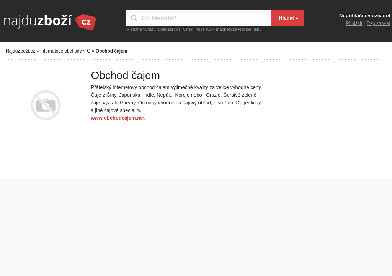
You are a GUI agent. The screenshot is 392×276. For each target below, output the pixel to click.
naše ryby (205, 29)
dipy (257, 29)
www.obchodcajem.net (117, 118)
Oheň (188, 29)
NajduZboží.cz (20, 51)
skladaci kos (169, 29)
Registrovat (378, 23)
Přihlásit (354, 23)
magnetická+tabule (234, 29)
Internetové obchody (61, 51)
